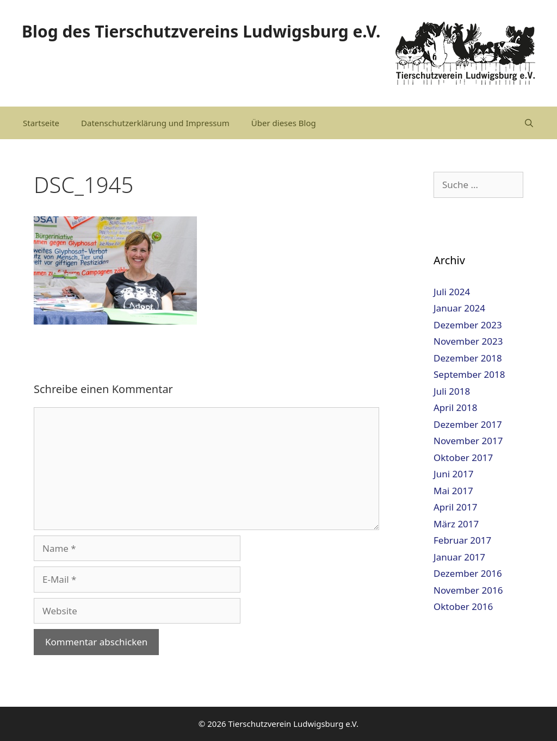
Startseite (41, 122)
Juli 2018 (452, 391)
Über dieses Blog (283, 122)
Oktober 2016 (463, 606)
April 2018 (455, 407)
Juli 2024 (452, 291)
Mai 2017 (453, 490)
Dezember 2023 (468, 325)
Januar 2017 (459, 557)
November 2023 (468, 341)
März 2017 (456, 524)
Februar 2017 (462, 540)
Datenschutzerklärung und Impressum (155, 122)
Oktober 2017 (463, 457)
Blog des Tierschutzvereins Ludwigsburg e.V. (201, 31)
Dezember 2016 (468, 573)
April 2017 (455, 507)
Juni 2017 (453, 474)
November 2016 (468, 590)
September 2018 (469, 374)
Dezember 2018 (468, 358)
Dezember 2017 (468, 424)
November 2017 (468, 440)
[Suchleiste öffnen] (529, 123)
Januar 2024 (459, 308)
